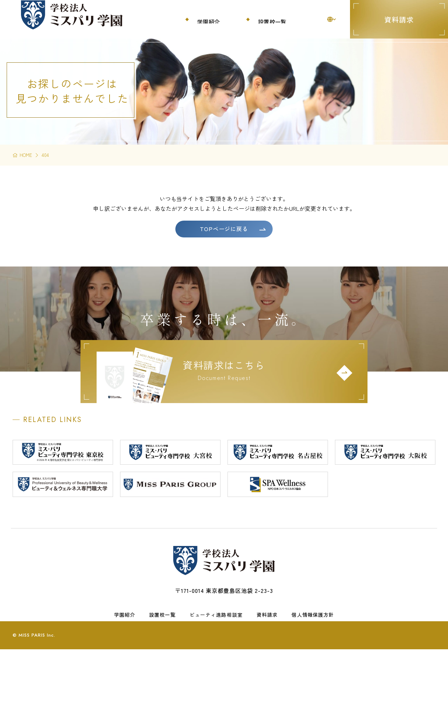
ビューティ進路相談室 (216, 652)
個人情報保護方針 (313, 652)
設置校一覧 (162, 652)
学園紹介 (124, 652)
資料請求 (399, 19)
